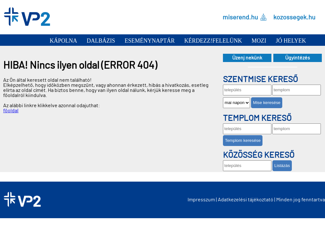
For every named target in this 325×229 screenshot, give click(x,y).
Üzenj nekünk (247, 57)
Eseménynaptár (150, 41)
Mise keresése (266, 102)
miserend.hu (240, 17)
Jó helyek (291, 41)
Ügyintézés (297, 57)
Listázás (282, 165)
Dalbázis (101, 41)
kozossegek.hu (294, 17)
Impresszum (201, 199)
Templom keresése (243, 140)
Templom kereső (257, 118)
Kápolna (63, 41)
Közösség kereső (258, 155)
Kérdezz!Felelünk (213, 41)
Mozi (259, 41)
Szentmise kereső (260, 79)
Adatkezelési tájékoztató (245, 199)
